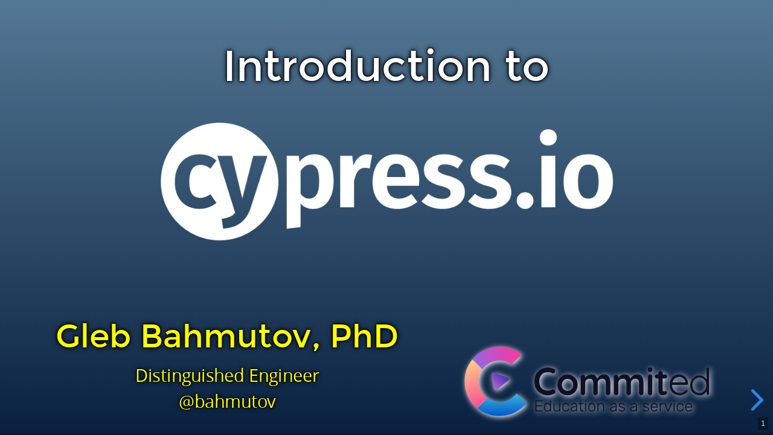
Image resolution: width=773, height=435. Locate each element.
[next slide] (760, 400)
